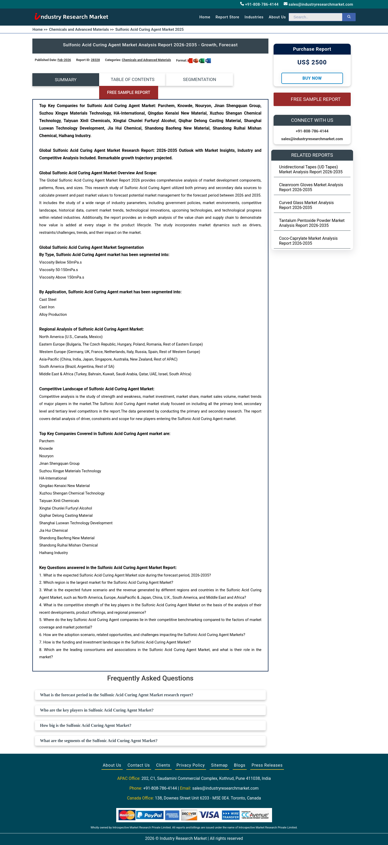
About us (277, 17)
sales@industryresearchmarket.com (318, 4)
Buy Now (312, 78)
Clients (163, 752)
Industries (254, 17)
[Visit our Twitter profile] (193, 835)
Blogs (239, 752)
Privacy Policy (191, 752)
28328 (95, 60)
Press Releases (267, 752)
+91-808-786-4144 (259, 4)
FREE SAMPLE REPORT (239, 79)
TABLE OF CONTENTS (121, 79)
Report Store (227, 17)
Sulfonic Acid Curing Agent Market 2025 (149, 29)
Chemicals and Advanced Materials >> (81, 29)
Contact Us (139, 752)
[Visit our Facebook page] (184, 835)
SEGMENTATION (179, 79)
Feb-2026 (64, 60)
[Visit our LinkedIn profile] (203, 835)
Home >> (40, 29)
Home (204, 17)
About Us (112, 752)
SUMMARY (62, 79)
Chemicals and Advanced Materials (146, 60)
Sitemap (219, 752)
